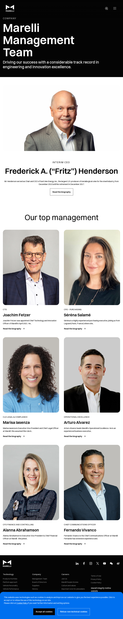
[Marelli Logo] (10, 11)
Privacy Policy (96, 579)
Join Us (64, 579)
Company (36, 574)
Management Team (39, 579)
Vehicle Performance (11, 589)
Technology (8, 574)
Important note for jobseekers (73, 589)
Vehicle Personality (10, 585)
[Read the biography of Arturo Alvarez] (75, 436)
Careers (65, 574)
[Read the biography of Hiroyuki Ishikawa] (14, 436)
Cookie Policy (96, 582)
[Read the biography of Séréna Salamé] (75, 329)
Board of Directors (39, 582)
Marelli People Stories (70, 582)
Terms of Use (96, 576)
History (35, 589)
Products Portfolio (10, 579)
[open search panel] (106, 8)
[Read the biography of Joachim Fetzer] (14, 329)
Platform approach (10, 582)
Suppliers (35, 585)
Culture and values (69, 585)
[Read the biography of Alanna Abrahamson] (14, 544)
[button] (114, 8)
